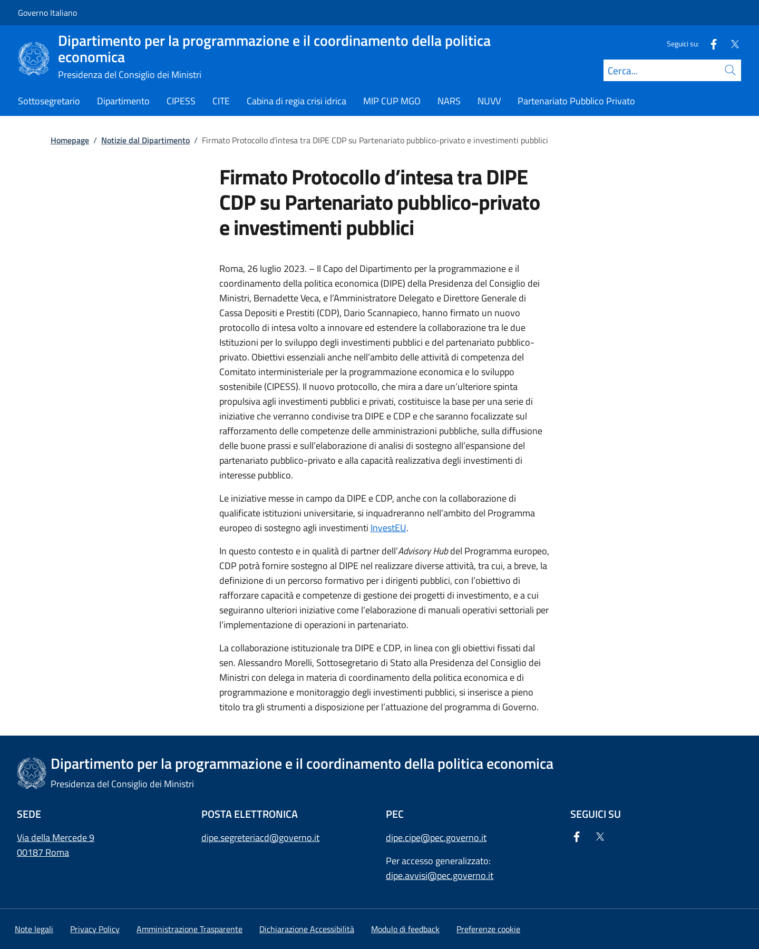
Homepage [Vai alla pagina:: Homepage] (70, 140)
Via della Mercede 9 (55, 837)
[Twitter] (730, 43)
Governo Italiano (47, 12)
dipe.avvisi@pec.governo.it (439, 875)
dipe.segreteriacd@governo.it (260, 837)
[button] (488, 929)
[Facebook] (709, 43)
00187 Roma (43, 852)
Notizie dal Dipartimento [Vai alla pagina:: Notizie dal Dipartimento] (145, 140)
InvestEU (388, 528)
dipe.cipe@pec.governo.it (436, 837)
